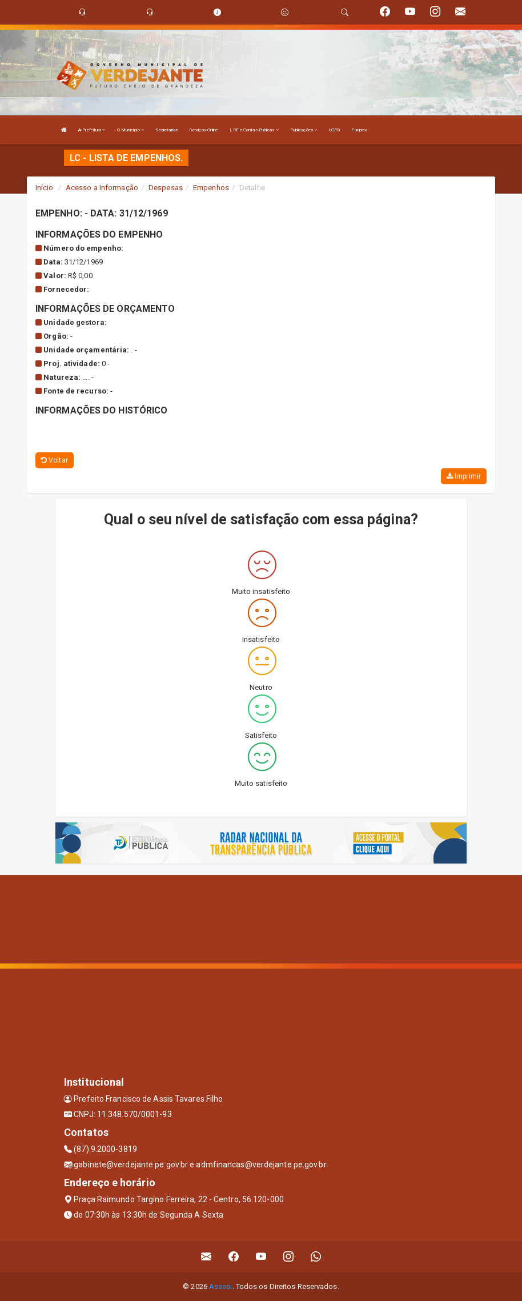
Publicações (303, 129)
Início (44, 187)
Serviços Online (204, 129)
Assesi (220, 1286)
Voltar (54, 460)
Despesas (165, 187)
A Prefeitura (91, 129)
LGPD (334, 129)
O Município (130, 129)
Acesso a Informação (102, 187)
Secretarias (166, 129)
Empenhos (211, 187)
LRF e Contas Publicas (254, 129)
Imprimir (464, 476)
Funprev (359, 129)
